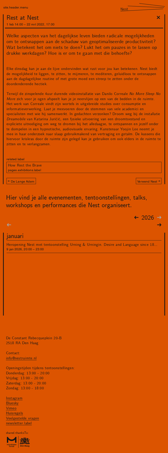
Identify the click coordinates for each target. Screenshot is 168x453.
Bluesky (12, 403)
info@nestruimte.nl (21, 358)
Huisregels (14, 413)
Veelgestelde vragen (22, 418)
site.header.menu (15, 7)
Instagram (14, 398)
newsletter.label (19, 423)
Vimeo (11, 408)
